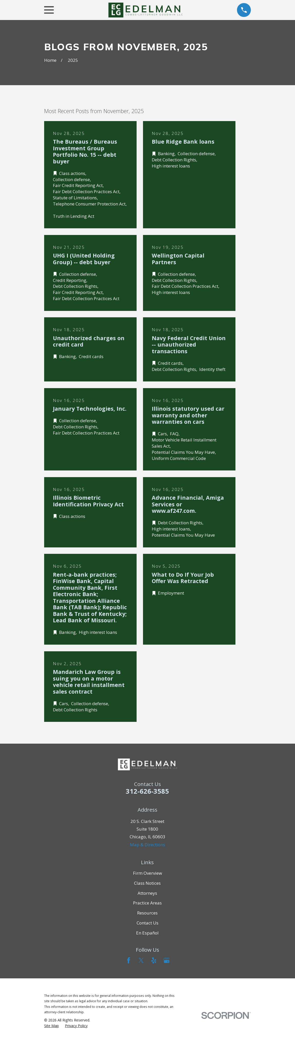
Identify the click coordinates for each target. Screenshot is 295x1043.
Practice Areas (147, 903)
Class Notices (147, 883)
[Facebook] (129, 960)
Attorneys (147, 893)
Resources (147, 913)
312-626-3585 (147, 791)
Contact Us (147, 923)
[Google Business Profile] (167, 960)
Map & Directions (147, 845)
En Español (147, 933)
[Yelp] (154, 960)
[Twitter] (141, 960)
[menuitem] (51, 1025)
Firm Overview (147, 873)
